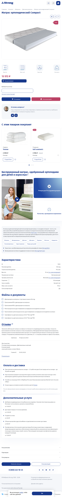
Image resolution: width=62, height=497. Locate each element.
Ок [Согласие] (42, 493)
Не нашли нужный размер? (8, 94)
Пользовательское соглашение (11, 483)
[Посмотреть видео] (51, 16)
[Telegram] (49, 469)
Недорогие (54, 240)
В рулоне (39, 240)
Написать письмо (16, 464)
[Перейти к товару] (16, 145)
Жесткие (46, 240)
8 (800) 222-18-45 (16, 470)
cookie (21, 492)
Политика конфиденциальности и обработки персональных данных (41, 478)
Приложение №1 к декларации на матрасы (16, 302)
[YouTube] (46, 469)
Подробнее (8, 159)
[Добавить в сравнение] (55, 16)
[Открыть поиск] (48, 3)
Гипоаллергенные (8, 243)
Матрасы (6, 240)
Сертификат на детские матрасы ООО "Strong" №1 (18, 315)
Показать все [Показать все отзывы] (5, 356)
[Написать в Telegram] (12, 115)
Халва (35, 385)
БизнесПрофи (18, 488)
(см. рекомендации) (54, 272)
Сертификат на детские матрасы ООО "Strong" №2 (18, 318)
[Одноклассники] (39, 469)
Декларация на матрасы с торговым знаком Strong (18, 299)
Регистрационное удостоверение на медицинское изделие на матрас (23, 308)
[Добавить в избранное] (58, 16)
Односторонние (20, 243)
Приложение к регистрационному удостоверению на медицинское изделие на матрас (28, 312)
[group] (31, 39)
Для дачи (31, 240)
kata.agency (39, 483)
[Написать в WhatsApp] (16, 115)
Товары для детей (31, 243)
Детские (24, 240)
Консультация (46, 464)
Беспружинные (15, 240)
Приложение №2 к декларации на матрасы (16, 305)
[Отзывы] (7, 324)
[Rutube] (53, 469)
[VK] (42, 469)
